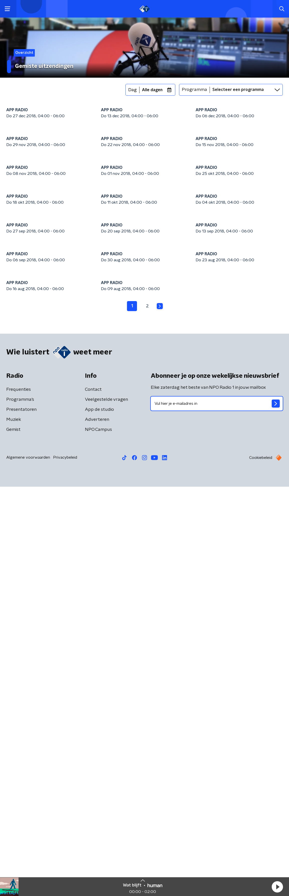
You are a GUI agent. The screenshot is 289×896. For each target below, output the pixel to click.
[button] (277, 887)
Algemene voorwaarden (28, 867)
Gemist (13, 839)
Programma (194, 89)
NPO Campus (98, 839)
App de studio (99, 819)
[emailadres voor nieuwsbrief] (217, 813)
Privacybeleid (65, 867)
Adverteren (97, 829)
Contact (93, 799)
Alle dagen (152, 90)
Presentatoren (21, 819)
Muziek (13, 829)
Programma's (20, 809)
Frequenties (18, 799)
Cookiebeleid (260, 867)
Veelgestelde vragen (106, 809)
